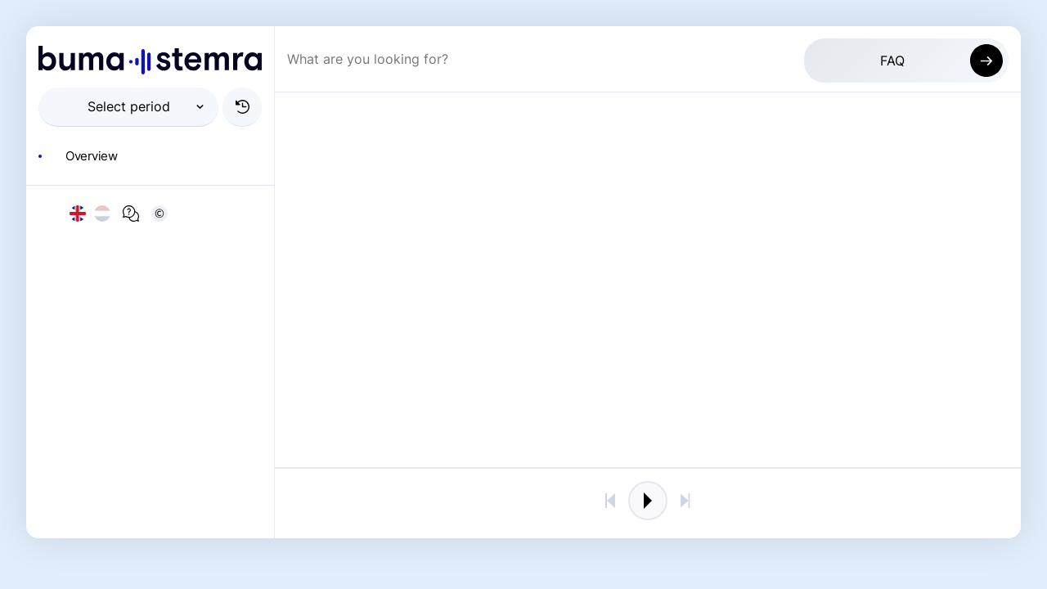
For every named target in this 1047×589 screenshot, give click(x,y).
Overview (91, 156)
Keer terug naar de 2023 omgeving (832, 503)
